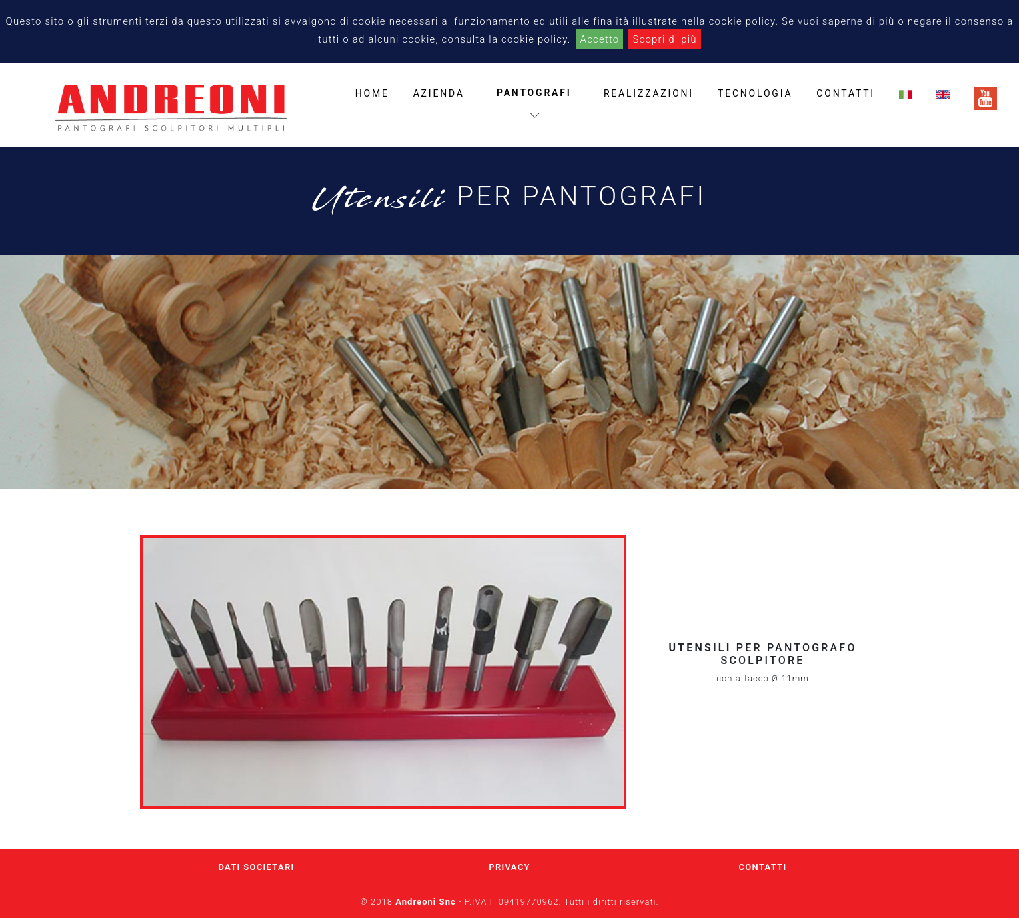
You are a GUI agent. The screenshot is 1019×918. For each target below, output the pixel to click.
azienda (439, 93)
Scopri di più (664, 39)
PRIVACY (509, 867)
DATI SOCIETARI (256, 867)
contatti (845, 93)
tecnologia (755, 93)
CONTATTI (763, 867)
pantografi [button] (534, 103)
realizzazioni (649, 93)
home (372, 93)
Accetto (600, 39)
